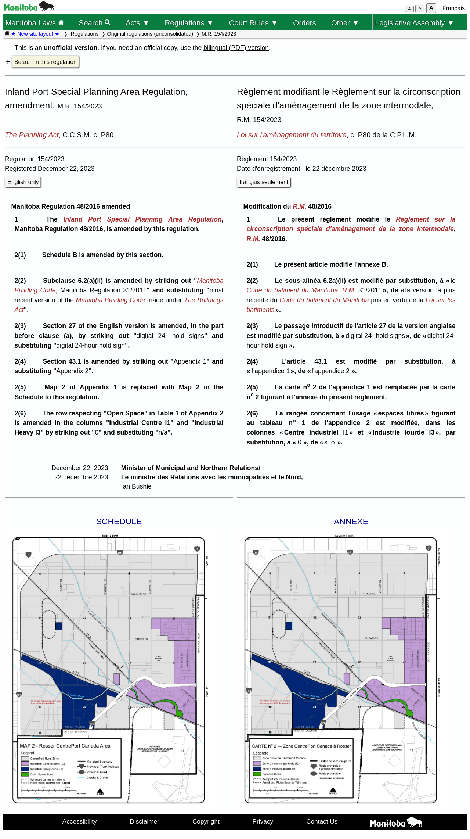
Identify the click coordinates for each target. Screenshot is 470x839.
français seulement (263, 182)
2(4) (21, 361)
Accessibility (79, 821)
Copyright (206, 821)
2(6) (21, 413)
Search (95, 22)
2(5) (21, 387)
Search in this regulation (45, 62)
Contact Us (321, 821)
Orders (304, 22)
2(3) (21, 326)
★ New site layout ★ (35, 34)
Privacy (263, 821)
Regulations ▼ (189, 22)
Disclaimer (145, 821)
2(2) (21, 280)
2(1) (21, 255)
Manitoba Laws (34, 22)
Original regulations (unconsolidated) (150, 34)
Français (453, 8)
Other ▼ (345, 22)
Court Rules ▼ (253, 22)
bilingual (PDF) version (236, 47)
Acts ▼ (138, 22)
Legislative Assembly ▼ (415, 22)
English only (23, 182)
